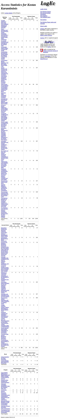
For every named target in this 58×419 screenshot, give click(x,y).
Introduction (4, 389)
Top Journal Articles (45, 13)
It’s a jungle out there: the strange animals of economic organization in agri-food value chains (4, 155)
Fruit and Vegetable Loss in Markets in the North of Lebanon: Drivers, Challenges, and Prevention (5, 261)
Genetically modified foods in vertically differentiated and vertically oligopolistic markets (4, 117)
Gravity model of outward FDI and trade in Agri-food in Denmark (4, 124)
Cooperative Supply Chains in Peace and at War (4, 48)
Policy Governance (5, 408)
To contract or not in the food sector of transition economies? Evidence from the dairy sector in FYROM (4, 212)
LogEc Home (43, 9)
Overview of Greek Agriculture (5, 406)
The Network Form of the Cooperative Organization (5, 411)
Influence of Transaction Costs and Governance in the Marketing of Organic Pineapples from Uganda (5, 276)
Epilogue (3, 378)
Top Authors (43, 19)
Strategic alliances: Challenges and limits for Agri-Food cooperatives (4, 187)
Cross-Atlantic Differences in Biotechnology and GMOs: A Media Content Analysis (5, 375)
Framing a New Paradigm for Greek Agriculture (5, 381)
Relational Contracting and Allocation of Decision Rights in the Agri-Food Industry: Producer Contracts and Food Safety (4, 174)
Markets (3, 391)
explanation (48, 56)
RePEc (49, 47)
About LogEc (43, 26)
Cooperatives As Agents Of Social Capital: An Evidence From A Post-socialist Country (4, 55)
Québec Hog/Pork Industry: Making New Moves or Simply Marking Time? (5, 308)
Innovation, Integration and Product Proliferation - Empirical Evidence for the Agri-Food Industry (4, 145)
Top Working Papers (45, 11)
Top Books (43, 14)
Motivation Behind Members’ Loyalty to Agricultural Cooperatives (5, 403)
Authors (42, 28)
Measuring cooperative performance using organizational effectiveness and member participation (5, 396)
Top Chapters (43, 15)
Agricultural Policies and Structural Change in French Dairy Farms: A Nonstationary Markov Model (4, 232)
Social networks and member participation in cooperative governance (4, 330)
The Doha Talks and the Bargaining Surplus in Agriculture (4, 336)
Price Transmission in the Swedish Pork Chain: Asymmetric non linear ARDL (4, 164)
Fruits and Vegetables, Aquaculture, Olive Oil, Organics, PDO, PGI (5, 386)
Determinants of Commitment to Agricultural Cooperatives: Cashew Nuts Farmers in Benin (4, 88)
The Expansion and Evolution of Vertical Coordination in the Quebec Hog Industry (5, 343)
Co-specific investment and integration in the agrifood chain (4, 43)
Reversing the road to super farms (4, 182)
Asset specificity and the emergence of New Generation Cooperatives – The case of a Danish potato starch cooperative (4, 34)
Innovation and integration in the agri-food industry (5, 295)
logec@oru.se (43, 59)
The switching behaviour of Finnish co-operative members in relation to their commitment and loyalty (4, 202)
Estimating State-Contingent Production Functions (3, 95)
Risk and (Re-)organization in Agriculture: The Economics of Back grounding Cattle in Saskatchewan (5, 323)
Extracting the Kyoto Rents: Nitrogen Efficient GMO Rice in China (4, 101)
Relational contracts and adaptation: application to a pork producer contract (4, 315)
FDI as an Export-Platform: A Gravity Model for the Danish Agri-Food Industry (4, 108)
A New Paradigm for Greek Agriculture (5, 358)
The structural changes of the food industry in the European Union (4, 194)
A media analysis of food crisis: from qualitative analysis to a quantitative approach (4, 24)
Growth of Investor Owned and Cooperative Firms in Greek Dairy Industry (5, 269)
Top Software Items (45, 17)
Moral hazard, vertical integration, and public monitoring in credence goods (5, 300)
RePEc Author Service (46, 35)
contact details (8, 13)
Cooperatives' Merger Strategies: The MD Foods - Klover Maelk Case (4, 63)
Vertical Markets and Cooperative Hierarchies (5, 362)
